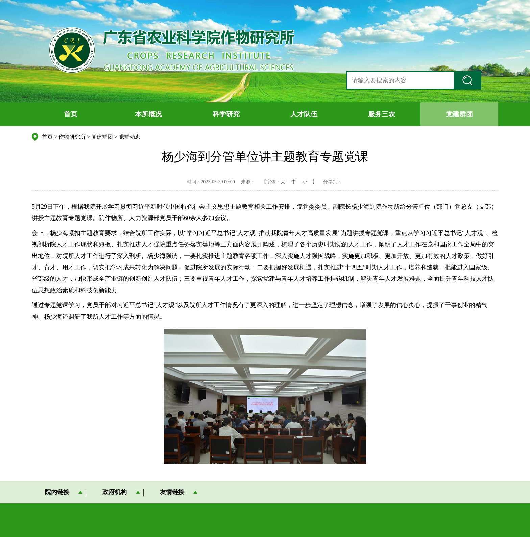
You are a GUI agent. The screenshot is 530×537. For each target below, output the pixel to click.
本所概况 (148, 114)
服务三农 (381, 114)
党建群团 (459, 114)
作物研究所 (72, 137)
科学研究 (226, 114)
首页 (70, 114)
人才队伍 (303, 114)
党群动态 (129, 137)
